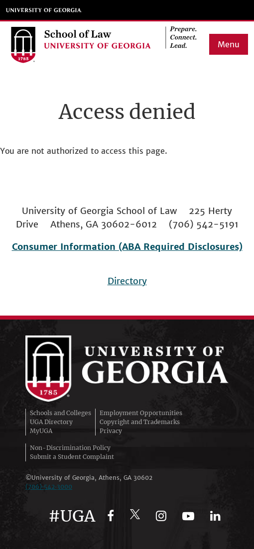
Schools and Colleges (60, 413)
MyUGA (41, 431)
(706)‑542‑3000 (48, 486)
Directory (127, 281)
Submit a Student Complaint (72, 456)
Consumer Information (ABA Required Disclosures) (127, 246)
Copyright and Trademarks (140, 422)
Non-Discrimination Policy (70, 447)
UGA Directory (51, 422)
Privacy (111, 431)
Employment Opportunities (141, 413)
